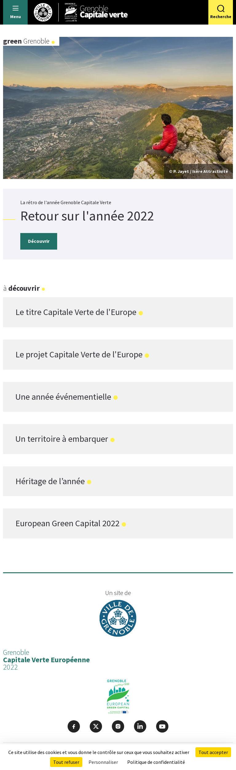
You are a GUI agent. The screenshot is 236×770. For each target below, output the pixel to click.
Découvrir (38, 241)
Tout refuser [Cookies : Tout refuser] (66, 762)
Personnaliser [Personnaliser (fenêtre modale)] (103, 762)
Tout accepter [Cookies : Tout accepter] (213, 752)
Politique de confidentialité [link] (156, 762)
